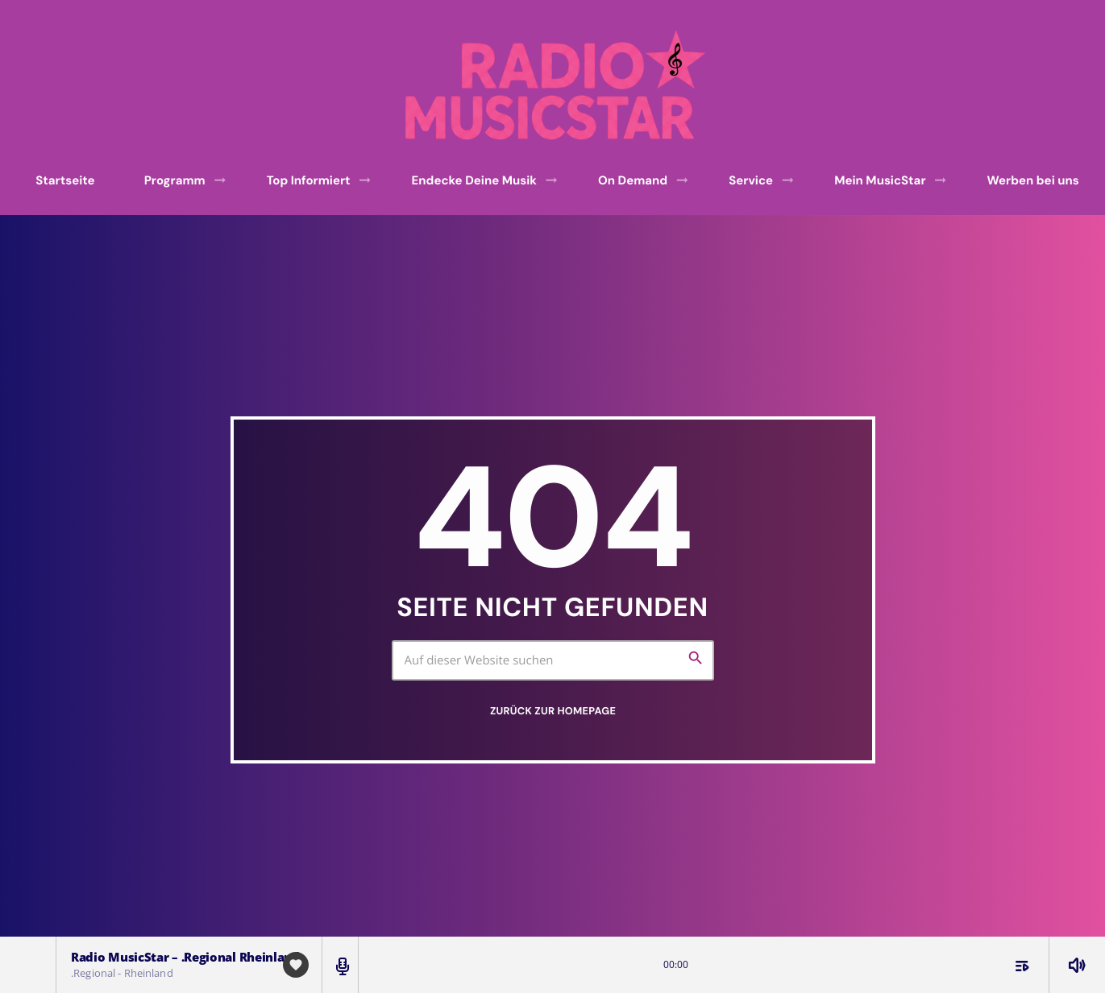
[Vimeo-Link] (558, 85)
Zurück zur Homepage (553, 711)
